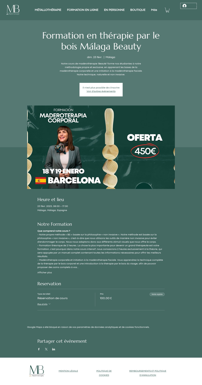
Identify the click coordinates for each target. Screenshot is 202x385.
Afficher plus (44, 273)
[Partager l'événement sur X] (46, 349)
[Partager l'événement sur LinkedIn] (53, 349)
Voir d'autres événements (101, 91)
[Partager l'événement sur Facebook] (38, 349)
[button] (167, 10)
